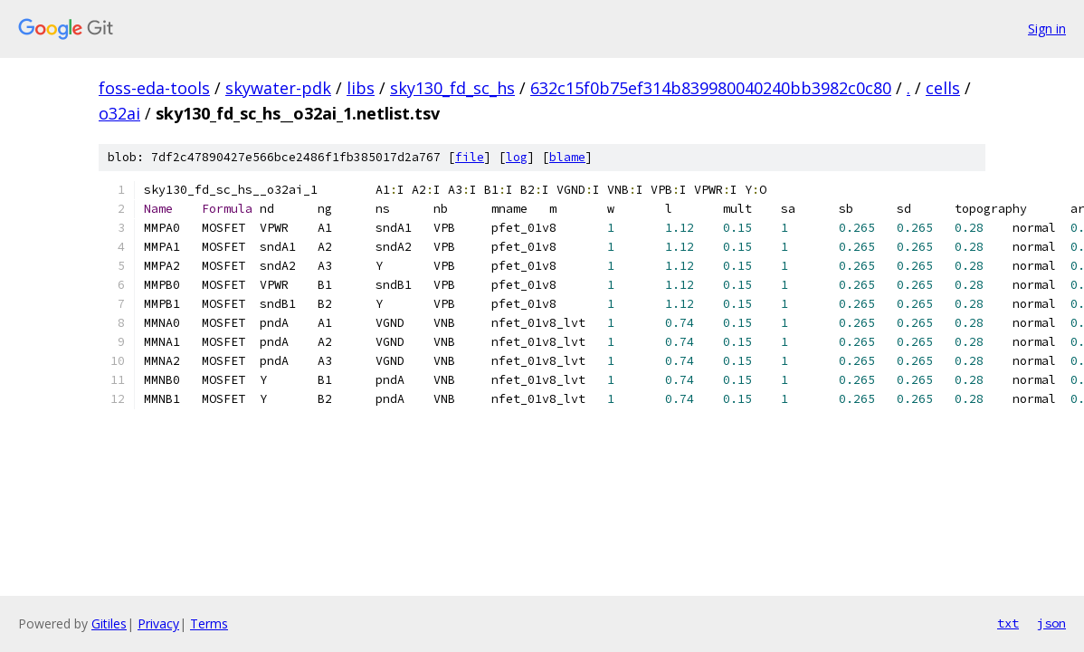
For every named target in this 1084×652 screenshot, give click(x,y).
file (469, 157)
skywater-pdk (278, 88)
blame (567, 157)
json (1051, 623)
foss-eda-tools (154, 88)
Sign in (1047, 28)
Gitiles (109, 623)
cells (943, 88)
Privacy (158, 623)
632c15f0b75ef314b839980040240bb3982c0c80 (710, 88)
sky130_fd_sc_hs (452, 88)
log (517, 157)
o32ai (119, 113)
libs (361, 88)
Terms (209, 623)
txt (1008, 623)
